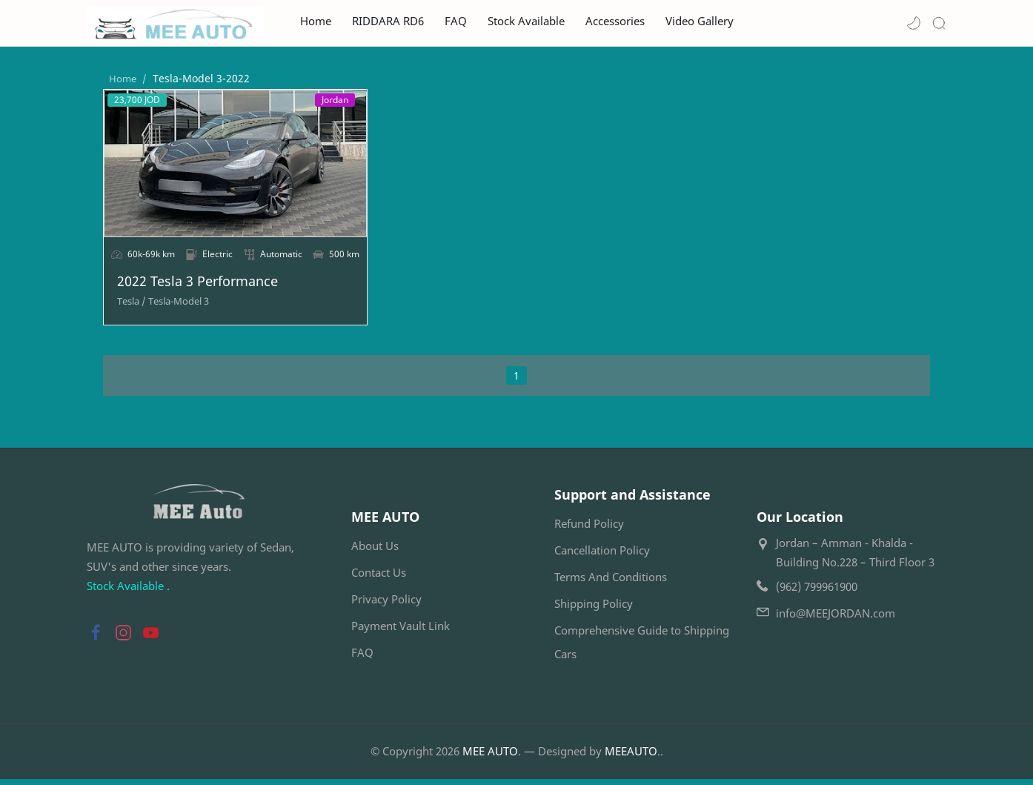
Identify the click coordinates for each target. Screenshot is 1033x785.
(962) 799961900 (816, 593)
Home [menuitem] (315, 21)
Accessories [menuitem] (615, 21)
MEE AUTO (490, 756)
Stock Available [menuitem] (526, 21)
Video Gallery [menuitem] (699, 21)
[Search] (939, 23)
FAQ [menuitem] (456, 21)
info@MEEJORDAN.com (835, 619)
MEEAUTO (631, 756)
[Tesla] (115, 307)
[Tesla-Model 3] (162, 307)
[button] (914, 23)
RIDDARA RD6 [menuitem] (388, 21)
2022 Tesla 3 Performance (181, 288)
